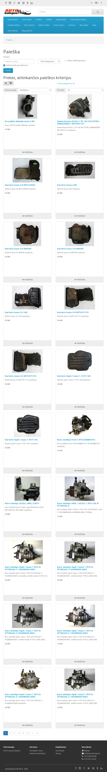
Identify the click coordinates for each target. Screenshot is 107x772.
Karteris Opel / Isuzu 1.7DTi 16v (21, 439)
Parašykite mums (36, 750)
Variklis (49, 19)
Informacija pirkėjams (11, 750)
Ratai (94, 25)
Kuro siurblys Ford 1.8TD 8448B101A (76, 439)
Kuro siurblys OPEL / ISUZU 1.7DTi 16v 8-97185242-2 (78, 504)
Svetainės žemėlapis (37, 753)
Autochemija (13, 30)
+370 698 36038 (90, 756)
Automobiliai (13, 19)
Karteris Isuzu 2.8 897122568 (20, 185)
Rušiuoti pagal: (10, 90)
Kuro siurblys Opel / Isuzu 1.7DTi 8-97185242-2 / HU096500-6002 (75, 631)
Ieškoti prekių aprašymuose (15, 65)
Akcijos (58, 753)
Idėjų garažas (27, 30)
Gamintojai (60, 750)
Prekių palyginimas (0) (66, 83)
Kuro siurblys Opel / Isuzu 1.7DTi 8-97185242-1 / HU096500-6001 (23, 568)
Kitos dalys (84, 25)
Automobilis (27, 19)
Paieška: (6, 57)
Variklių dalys (61, 19)
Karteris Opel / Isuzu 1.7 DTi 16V (74, 376)
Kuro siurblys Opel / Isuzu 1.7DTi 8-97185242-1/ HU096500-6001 (75, 568)
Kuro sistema (29, 25)
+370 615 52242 (90, 759)
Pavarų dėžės (59, 25)
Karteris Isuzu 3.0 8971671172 (72, 312)
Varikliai (39, 19)
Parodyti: (60, 90)
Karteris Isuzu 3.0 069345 (18, 248)
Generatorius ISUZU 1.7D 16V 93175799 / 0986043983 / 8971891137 (78, 122)
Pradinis (9, 40)
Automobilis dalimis (78, 19)
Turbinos (72, 25)
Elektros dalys (44, 25)
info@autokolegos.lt (92, 753)
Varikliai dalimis (14, 25)
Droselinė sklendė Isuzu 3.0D (20, 121)
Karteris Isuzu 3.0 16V (16, 312)
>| (37, 733)
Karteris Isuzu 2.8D (67, 185)
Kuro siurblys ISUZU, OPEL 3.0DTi (22, 503)
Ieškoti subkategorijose (75, 60)
